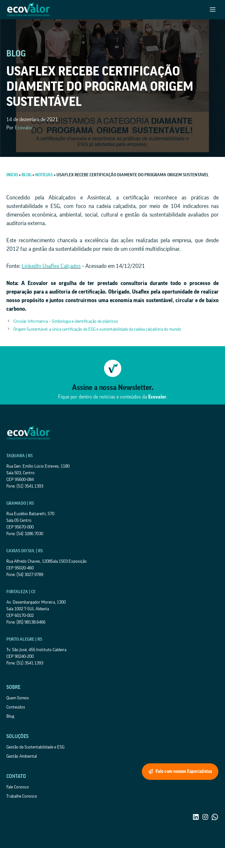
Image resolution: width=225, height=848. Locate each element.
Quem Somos (17, 698)
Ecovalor (24, 127)
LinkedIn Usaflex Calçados (51, 266)
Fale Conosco (17, 787)
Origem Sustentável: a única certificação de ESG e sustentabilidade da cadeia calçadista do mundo (97, 329)
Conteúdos (15, 707)
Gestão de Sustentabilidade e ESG (35, 747)
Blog (10, 716)
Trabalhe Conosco (21, 796)
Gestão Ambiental (21, 756)
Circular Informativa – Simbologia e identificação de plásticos (65, 321)
